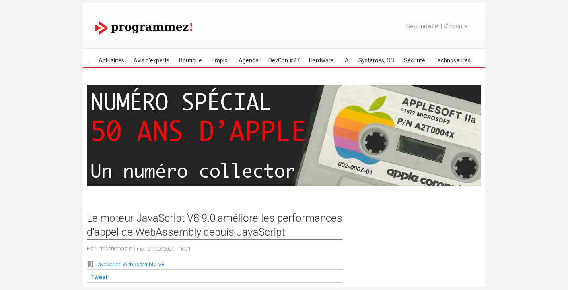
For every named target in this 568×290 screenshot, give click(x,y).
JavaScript (107, 264)
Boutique (190, 60)
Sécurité (414, 60)
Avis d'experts (151, 60)
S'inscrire (455, 26)
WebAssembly (139, 264)
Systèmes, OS (376, 60)
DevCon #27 (284, 60)
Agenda (249, 60)
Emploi (220, 60)
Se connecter (423, 26)
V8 (161, 264)
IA (346, 60)
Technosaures (452, 60)
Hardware (321, 60)
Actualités (111, 60)
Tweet (99, 277)
